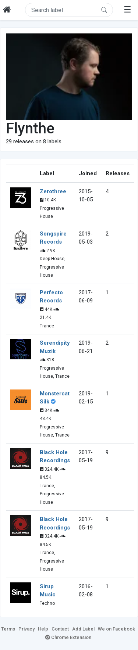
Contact (60, 629)
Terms (8, 629)
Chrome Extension (68, 637)
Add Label (83, 629)
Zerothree (53, 191)
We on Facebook (116, 629)
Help (43, 629)
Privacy (26, 629)
